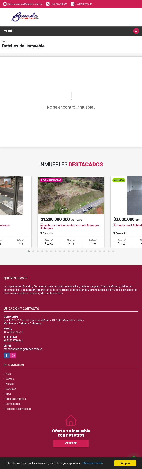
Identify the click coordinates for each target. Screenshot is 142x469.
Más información (98, 464)
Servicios (11, 388)
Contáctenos (13, 403)
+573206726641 (58, 4)
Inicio (4, 41)
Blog (8, 393)
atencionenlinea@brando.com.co (23, 349)
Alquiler (10, 383)
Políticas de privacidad (18, 408)
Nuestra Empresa (16, 398)
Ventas (10, 378)
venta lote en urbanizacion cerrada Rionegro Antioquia (69, 227)
